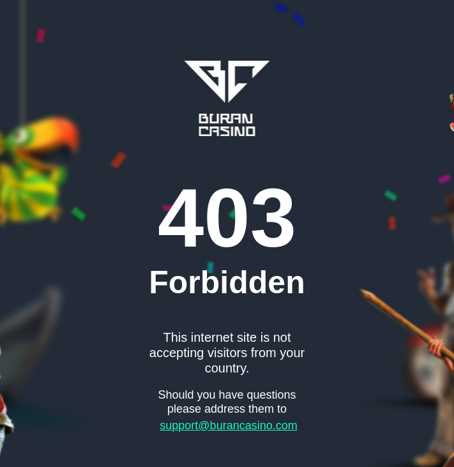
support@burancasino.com (228, 425)
